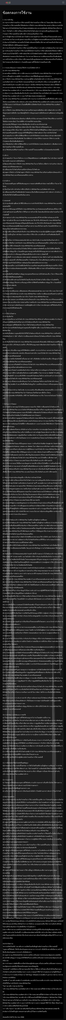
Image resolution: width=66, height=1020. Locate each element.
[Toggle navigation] (63, 2)
